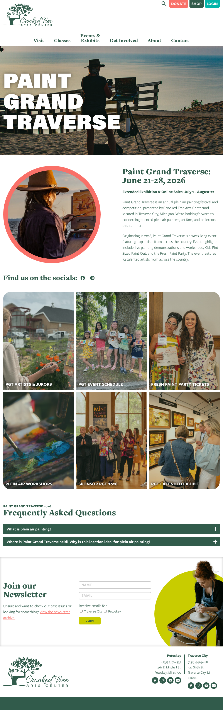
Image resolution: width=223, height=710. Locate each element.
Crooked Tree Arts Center (27, 14)
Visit (39, 40)
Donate (178, 3)
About (154, 40)
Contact (180, 40)
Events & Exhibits (90, 38)
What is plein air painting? (29, 529)
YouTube (170, 680)
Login (212, 3)
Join (90, 620)
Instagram (162, 680)
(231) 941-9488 (198, 662)
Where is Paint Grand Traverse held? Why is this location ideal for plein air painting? (78, 541)
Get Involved (124, 40)
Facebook (155, 680)
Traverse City (91, 611)
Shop (196, 3)
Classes (62, 40)
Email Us (178, 680)
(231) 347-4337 (171, 662)
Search (163, 3)
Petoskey (112, 611)
